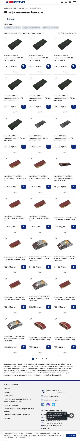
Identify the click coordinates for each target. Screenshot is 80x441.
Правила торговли (11, 405)
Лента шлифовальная (12, 28)
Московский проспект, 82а (52, 425)
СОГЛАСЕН (71, 436)
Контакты (7, 389)
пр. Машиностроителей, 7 (52, 420)
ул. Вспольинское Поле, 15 (52, 423)
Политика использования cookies (17, 415)
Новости (7, 392)
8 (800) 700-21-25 (52, 391)
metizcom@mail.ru (51, 400)
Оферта (7, 418)
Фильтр (10, 19)
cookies (55, 433)
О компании (8, 396)
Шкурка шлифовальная (31, 28)
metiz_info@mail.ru (51, 396)
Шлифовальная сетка (50, 28)
